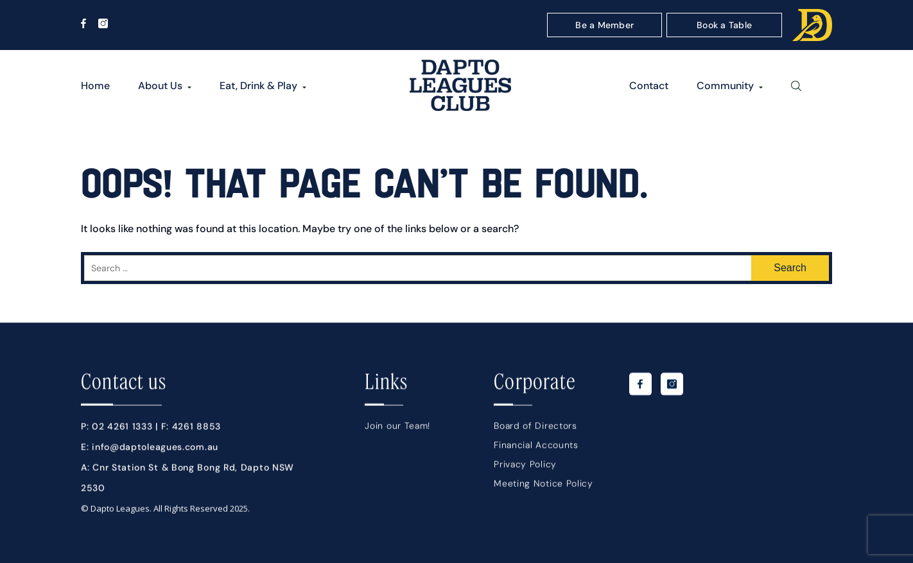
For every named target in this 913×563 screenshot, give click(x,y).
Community (725, 85)
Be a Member (604, 25)
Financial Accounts (536, 448)
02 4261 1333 (122, 429)
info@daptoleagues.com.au (155, 450)
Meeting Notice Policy (543, 486)
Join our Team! (397, 429)
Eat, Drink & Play (258, 85)
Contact (648, 85)
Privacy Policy (525, 467)
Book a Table (724, 25)
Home (95, 85)
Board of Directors (535, 429)
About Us (160, 85)
